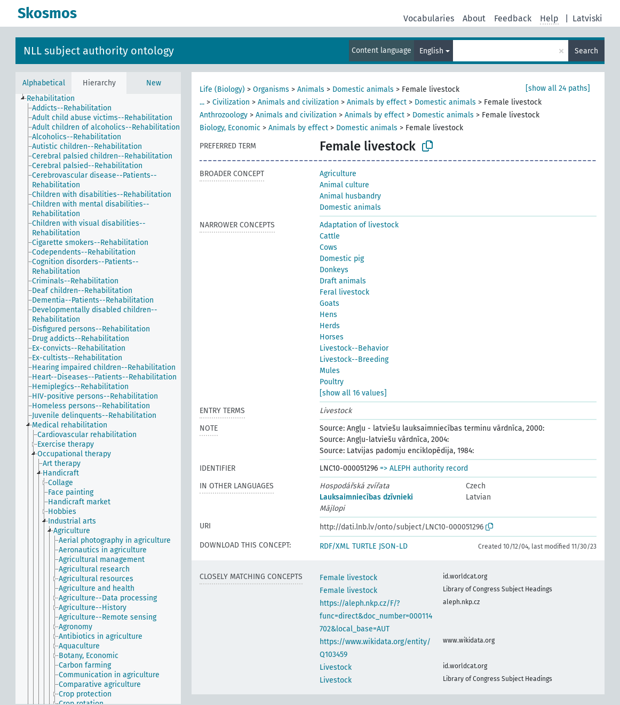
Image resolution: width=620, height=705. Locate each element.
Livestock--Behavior (354, 348)
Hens (328, 314)
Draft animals (343, 281)
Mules (330, 370)
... (202, 102)
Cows (328, 247)
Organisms (271, 89)
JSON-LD (393, 546)
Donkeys (334, 269)
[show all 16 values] (353, 393)
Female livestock (348, 577)
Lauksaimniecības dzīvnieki (366, 497)
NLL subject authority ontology (98, 50)
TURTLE (364, 546)
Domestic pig (342, 258)
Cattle (330, 236)
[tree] (98, 399)
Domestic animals (363, 89)
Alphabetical (43, 83)
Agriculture (338, 173)
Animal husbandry (350, 196)
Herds (330, 325)
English (431, 51)
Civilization (231, 102)
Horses (332, 337)
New (153, 83)
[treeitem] (55, 99)
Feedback (512, 18)
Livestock (336, 667)
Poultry (332, 381)
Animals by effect (377, 102)
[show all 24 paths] (558, 88)
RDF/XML (334, 546)
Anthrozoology (224, 115)
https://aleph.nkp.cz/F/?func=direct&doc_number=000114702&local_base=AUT (376, 616)
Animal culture (344, 184)
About (474, 18)
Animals (310, 89)
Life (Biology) (222, 89)
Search (586, 51)
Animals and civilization (298, 102)
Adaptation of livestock (359, 224)
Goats (329, 303)
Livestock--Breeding (354, 359)
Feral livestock (344, 292)
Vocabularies (428, 18)
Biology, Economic (230, 127)
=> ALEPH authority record (424, 468)
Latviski (587, 18)
